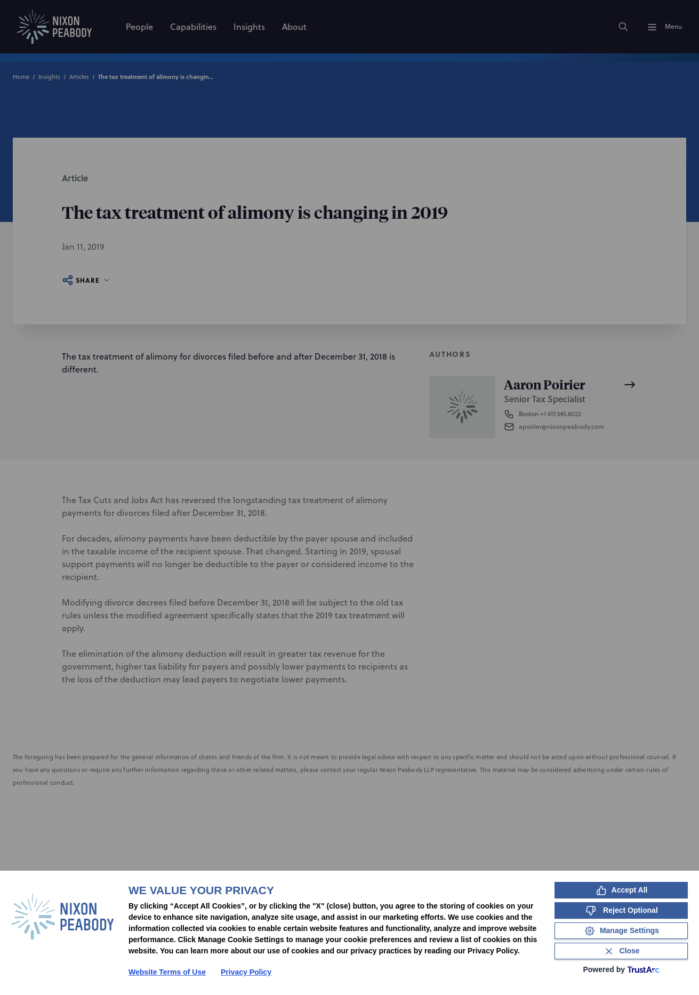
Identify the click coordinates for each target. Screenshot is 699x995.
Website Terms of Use (167, 972)
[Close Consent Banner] (621, 951)
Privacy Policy (246, 972)
